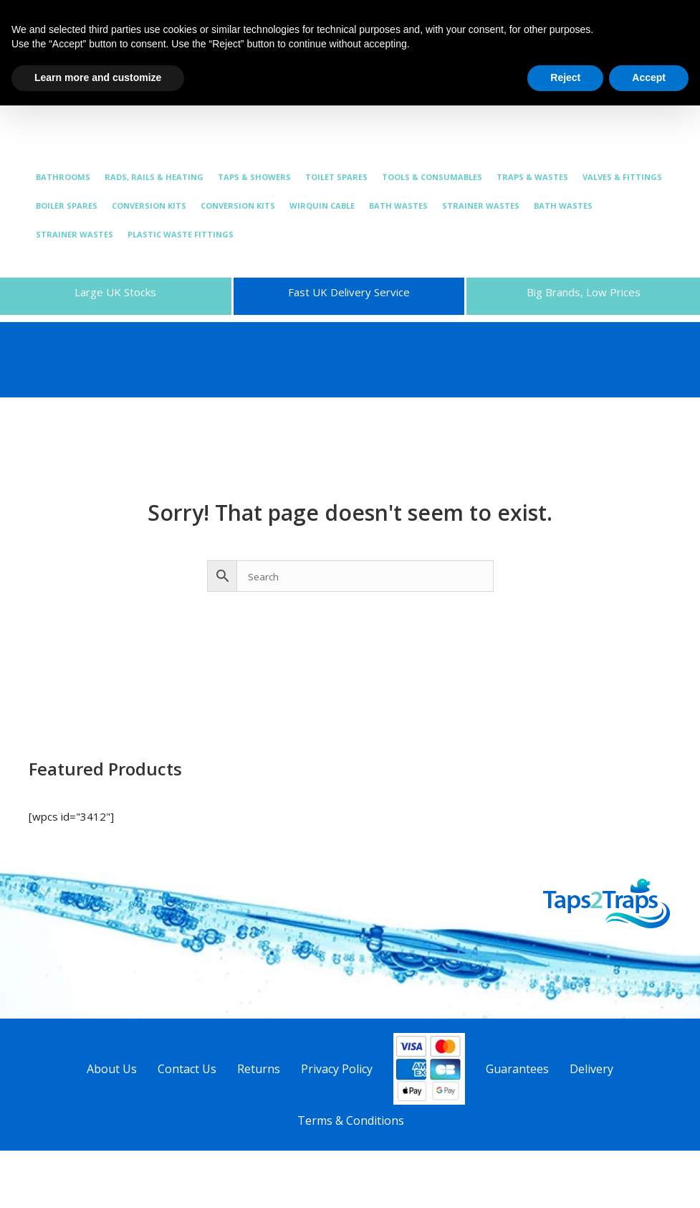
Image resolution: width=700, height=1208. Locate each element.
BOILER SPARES (66, 205)
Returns (258, 1069)
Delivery (591, 1069)
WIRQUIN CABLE (322, 205)
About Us (112, 1069)
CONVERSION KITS (149, 205)
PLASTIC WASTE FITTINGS (181, 234)
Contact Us (187, 1069)
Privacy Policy (337, 1069)
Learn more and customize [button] (97, 77)
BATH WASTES (398, 205)
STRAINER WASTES (480, 205)
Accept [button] (649, 77)
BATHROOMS (63, 176)
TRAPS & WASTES (532, 176)
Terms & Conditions (350, 1120)
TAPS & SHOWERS (254, 176)
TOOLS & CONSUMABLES (432, 176)
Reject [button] (565, 77)
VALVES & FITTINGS (622, 176)
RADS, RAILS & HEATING (154, 176)
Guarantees (517, 1069)
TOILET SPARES (336, 176)
